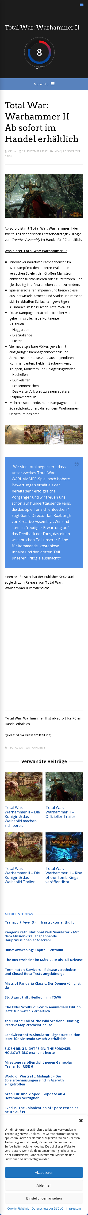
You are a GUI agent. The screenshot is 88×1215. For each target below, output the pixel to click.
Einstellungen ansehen (44, 1198)
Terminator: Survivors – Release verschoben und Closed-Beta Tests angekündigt (40, 971)
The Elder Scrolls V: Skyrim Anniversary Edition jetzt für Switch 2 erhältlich (43, 1009)
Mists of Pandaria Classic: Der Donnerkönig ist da (43, 985)
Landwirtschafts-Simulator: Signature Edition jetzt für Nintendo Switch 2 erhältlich (42, 1036)
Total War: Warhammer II (27, 747)
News (57, 151)
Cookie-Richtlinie (18, 1209)
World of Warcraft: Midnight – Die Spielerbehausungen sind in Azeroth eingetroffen (34, 1080)
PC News (68, 151)
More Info (41, 84)
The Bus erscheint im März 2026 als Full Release (44, 960)
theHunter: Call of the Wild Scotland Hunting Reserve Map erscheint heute (42, 1023)
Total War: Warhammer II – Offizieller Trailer (60, 812)
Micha (12, 151)
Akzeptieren (44, 1172)
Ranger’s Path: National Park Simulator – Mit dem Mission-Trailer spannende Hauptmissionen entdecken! (42, 936)
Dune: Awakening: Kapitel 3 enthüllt (34, 950)
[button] (81, 1120)
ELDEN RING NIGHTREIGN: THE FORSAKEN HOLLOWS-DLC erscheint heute (38, 1050)
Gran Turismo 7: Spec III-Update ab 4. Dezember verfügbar (35, 1096)
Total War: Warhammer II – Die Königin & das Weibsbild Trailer (22, 875)
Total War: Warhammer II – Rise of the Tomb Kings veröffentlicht (64, 875)
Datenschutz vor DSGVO (48, 1209)
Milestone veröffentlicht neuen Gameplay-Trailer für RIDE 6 (39, 1064)
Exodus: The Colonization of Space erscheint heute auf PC (41, 1110)
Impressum (73, 1209)
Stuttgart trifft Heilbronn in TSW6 (33, 997)
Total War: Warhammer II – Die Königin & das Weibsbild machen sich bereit (22, 816)
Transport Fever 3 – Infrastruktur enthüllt (39, 922)
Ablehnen (44, 1185)
